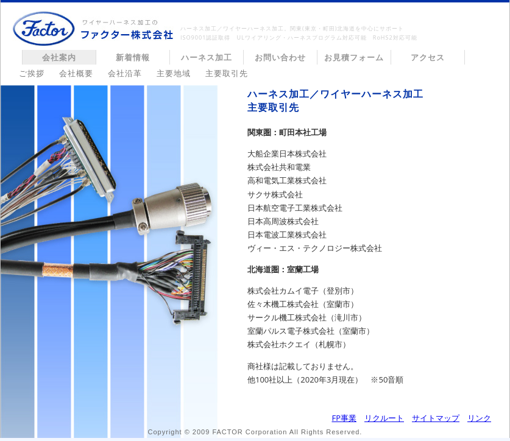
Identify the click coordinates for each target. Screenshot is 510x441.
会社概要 (76, 73)
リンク (479, 417)
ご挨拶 (31, 73)
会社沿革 (125, 73)
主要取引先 (226, 73)
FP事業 (343, 417)
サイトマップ (435, 417)
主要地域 (174, 73)
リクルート (384, 417)
